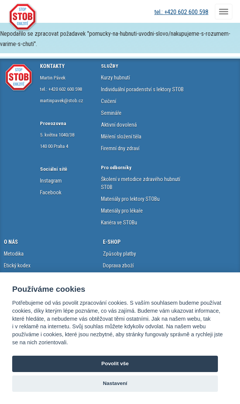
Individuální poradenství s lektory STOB (142, 89)
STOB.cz (23, 17)
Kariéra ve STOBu (119, 222)
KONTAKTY (52, 66)
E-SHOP (111, 242)
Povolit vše (115, 363)
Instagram (51, 181)
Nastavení (115, 383)
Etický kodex (17, 265)
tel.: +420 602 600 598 (181, 12)
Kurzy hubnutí (115, 78)
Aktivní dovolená (119, 125)
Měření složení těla (121, 137)
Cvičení (108, 101)
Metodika (14, 254)
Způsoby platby (119, 254)
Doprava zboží (118, 265)
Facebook (50, 192)
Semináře (111, 113)
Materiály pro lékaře (122, 211)
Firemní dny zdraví (120, 148)
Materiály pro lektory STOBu (130, 199)
